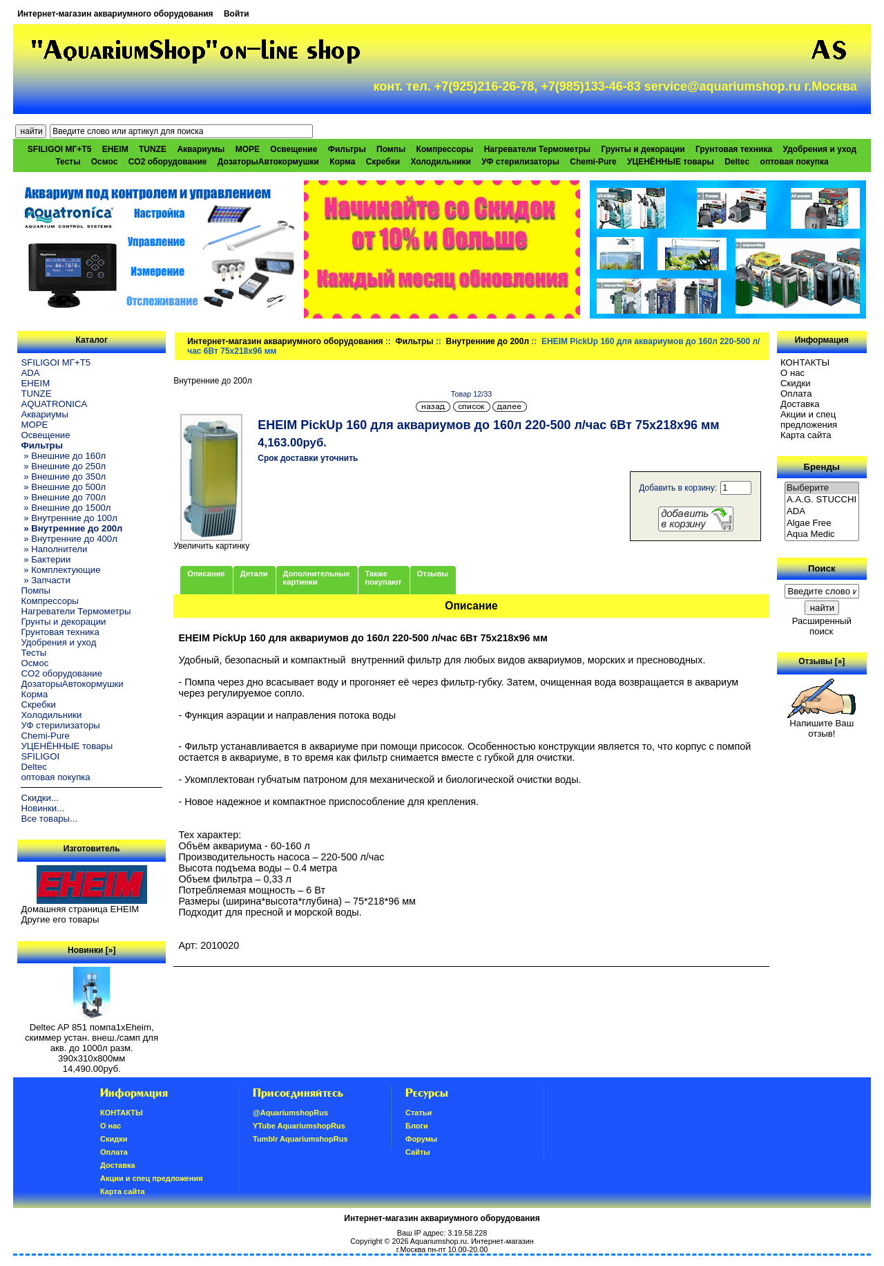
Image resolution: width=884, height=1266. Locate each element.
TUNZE (152, 149)
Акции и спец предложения (808, 419)
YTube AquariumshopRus (299, 1126)
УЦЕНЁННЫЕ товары (670, 162)
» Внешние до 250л (63, 466)
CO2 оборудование (167, 162)
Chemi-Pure (593, 162)
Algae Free (821, 523)
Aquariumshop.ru (438, 1241)
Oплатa (796, 393)
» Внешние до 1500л (65, 507)
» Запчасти (45, 580)
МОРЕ (248, 149)
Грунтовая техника (733, 149)
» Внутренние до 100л (69, 518)
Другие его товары (60, 919)
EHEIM (115, 149)
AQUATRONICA (54, 404)
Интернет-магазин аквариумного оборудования (115, 14)
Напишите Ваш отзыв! (821, 724)
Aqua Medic (821, 534)
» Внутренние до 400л (69, 538)
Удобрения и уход (819, 149)
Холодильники (440, 162)
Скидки (795, 383)
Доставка (800, 404)
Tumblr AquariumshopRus (300, 1139)
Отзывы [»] (821, 661)
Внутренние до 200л (487, 341)
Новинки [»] (91, 950)
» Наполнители (54, 549)
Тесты (67, 162)
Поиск (822, 568)
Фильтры (415, 341)
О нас (792, 373)
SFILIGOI (40, 756)
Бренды (822, 467)
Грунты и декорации (642, 149)
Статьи (418, 1112)
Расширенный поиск (822, 626)
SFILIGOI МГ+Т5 (59, 149)
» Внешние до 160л (63, 456)
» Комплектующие (60, 570)
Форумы (421, 1139)
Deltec (736, 162)
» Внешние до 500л (63, 487)
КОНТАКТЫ (804, 362)
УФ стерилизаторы (520, 162)
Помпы (390, 149)
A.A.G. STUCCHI (821, 500)
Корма (342, 162)
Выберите (821, 488)
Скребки (383, 162)
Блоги (416, 1126)
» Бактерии (45, 559)
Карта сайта (805, 435)
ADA (30, 373)
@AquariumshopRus (290, 1112)
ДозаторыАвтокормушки (268, 162)
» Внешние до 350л (63, 476)
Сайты (417, 1152)
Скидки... (39, 798)
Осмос (104, 162)
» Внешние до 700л (63, 497)
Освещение (293, 149)
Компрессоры (445, 149)
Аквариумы (200, 149)
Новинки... (42, 808)
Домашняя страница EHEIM (80, 909)
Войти (236, 14)
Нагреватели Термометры (537, 149)
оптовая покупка (794, 162)
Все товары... (49, 818)
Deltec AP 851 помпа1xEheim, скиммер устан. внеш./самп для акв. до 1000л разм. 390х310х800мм (91, 1039)
